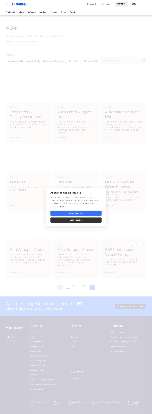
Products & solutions (15, 12)
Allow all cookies (63, 216)
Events (73, 12)
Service (42, 12)
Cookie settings (89, 216)
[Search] (145, 4)
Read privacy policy (58, 210)
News (63, 12)
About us (53, 12)
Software (32, 12)
